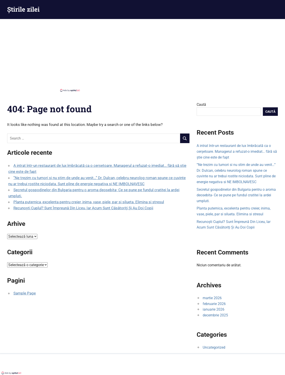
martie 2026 (212, 298)
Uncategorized (214, 347)
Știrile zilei (23, 9)
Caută (201, 104)
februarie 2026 (214, 304)
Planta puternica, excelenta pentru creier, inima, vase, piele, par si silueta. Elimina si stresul (88, 202)
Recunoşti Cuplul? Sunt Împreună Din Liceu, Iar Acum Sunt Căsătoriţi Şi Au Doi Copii (83, 208)
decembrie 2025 (215, 315)
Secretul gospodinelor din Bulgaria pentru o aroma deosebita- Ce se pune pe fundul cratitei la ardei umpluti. (236, 195)
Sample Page (24, 293)
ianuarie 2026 (213, 309)
